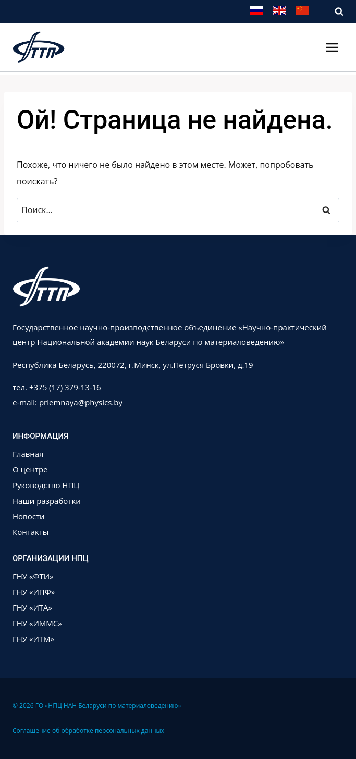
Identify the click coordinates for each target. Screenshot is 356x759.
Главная (28, 454)
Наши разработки (47, 500)
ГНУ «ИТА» (32, 607)
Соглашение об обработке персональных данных (88, 730)
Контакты (30, 532)
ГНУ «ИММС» (37, 623)
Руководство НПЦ (46, 485)
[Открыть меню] (331, 47)
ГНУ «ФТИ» (33, 576)
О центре (30, 469)
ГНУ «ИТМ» (33, 638)
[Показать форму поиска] (333, 11)
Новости (29, 516)
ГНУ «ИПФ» (34, 592)
